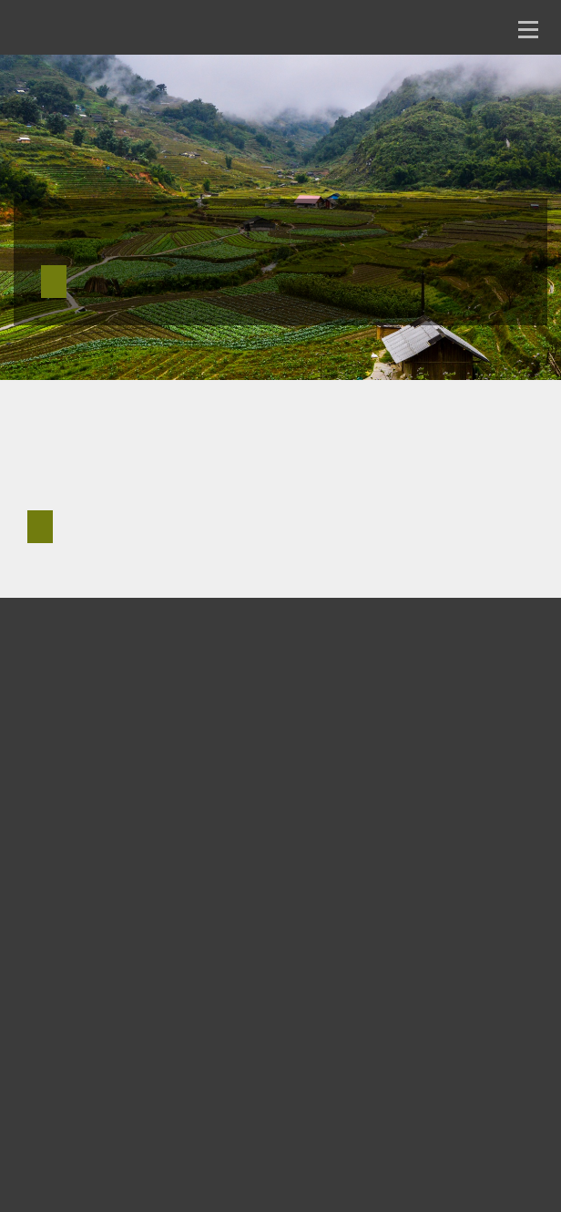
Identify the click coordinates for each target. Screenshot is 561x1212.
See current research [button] (53, 281)
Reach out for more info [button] (40, 526)
